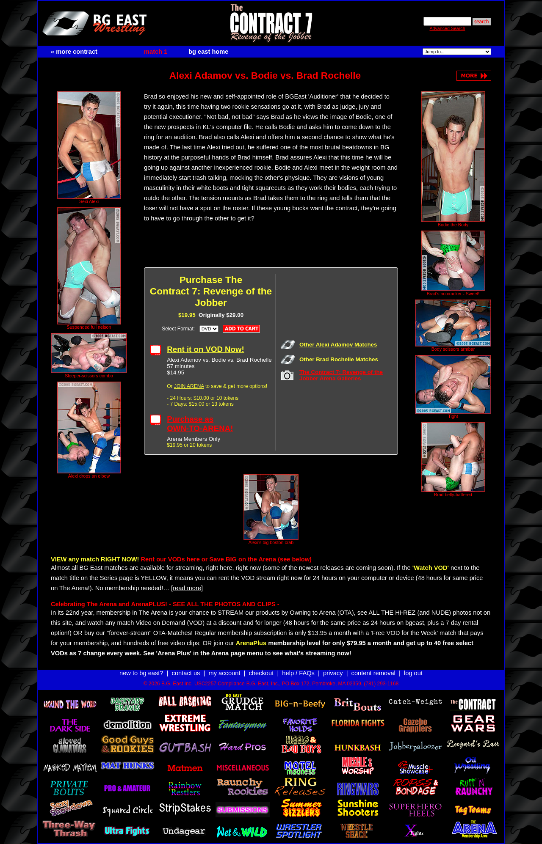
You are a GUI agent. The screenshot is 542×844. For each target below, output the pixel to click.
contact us (186, 673)
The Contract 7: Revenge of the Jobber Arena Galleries (341, 375)
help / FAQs (298, 673)
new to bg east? (141, 673)
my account (225, 673)
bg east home (208, 51)
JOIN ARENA (189, 386)
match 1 (155, 51)
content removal (373, 673)
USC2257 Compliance (219, 684)
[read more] (187, 588)
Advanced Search (447, 28)
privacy (333, 673)
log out (413, 673)
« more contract (74, 51)
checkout (261, 673)
